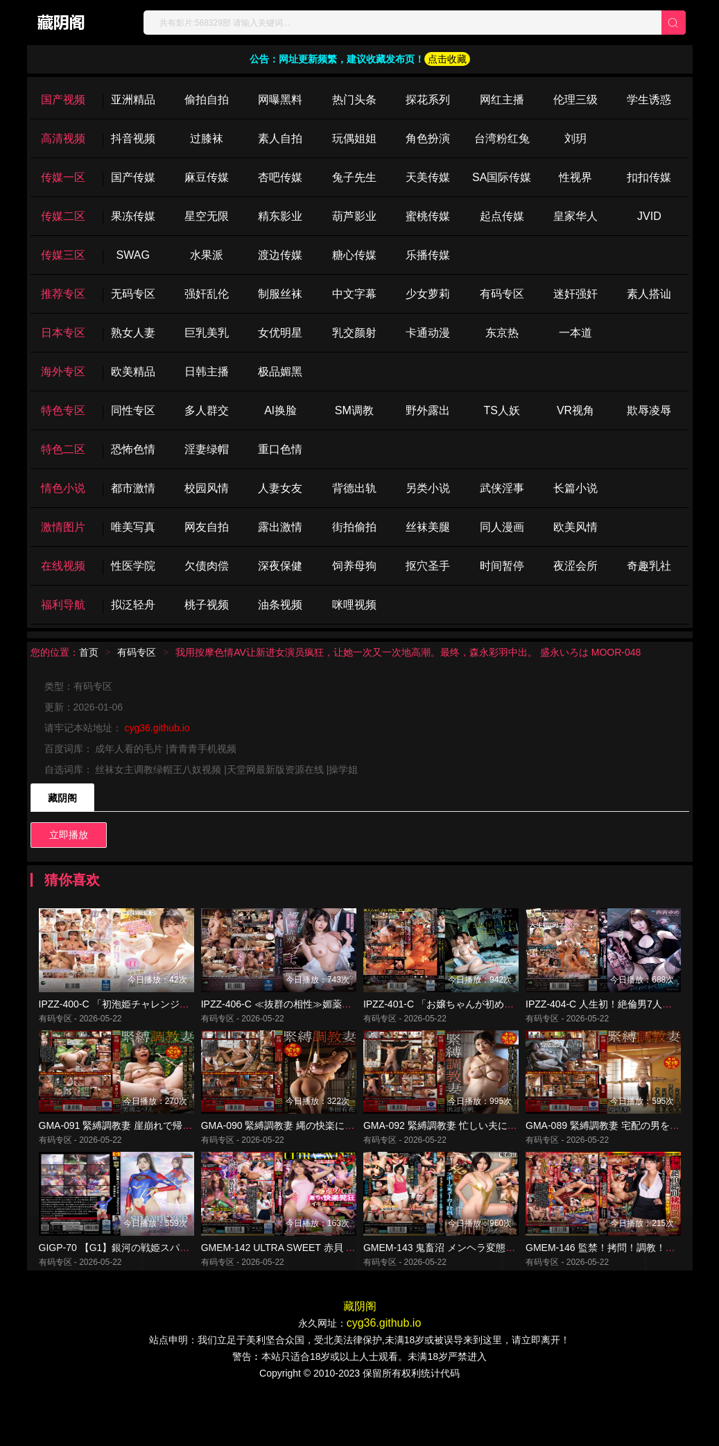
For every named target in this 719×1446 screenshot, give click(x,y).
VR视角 (575, 410)
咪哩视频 (354, 605)
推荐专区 (63, 294)
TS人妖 (501, 410)
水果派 (206, 255)
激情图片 (63, 527)
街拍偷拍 (354, 527)
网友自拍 (206, 527)
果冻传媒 (133, 216)
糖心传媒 (354, 255)
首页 (88, 652)
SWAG (133, 255)
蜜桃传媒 (428, 216)
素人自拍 (280, 138)
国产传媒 (133, 177)
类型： (58, 686)
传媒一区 (63, 177)
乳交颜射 (354, 333)
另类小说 (428, 488)
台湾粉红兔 (502, 138)
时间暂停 (502, 566)
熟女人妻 (133, 333)
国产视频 (63, 99)
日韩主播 (206, 371)
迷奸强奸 (575, 294)
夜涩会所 (575, 566)
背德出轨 (354, 488)
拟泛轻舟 (133, 605)
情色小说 (63, 488)
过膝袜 (206, 138)
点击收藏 (447, 59)
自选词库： (70, 769)
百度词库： (70, 748)
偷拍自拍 (206, 99)
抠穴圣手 (428, 566)
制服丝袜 (280, 294)
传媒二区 (63, 216)
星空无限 (206, 216)
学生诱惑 (649, 99)
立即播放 (68, 834)
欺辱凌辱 (649, 410)
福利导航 (63, 605)
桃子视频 (206, 605)
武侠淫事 (502, 488)
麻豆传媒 (206, 177)
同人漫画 (502, 527)
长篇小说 (575, 488)
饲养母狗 (354, 566)
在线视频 (63, 566)
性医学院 (133, 566)
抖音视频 (133, 138)
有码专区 (502, 294)
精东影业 (280, 216)
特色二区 (63, 449)
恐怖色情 (133, 449)
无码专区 (133, 294)
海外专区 (63, 371)
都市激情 (133, 488)
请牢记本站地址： (84, 727)
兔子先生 (354, 177)
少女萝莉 (428, 294)
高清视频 (63, 138)
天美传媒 (428, 177)
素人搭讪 (649, 294)
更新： (58, 707)
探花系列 (428, 99)
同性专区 (133, 410)
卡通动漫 (428, 333)
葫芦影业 (354, 216)
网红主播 (502, 99)
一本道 (575, 333)
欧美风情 (575, 527)
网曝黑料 (280, 99)
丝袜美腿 (428, 527)
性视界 (575, 177)
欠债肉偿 (206, 566)
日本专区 (63, 333)
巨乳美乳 (206, 333)
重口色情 (280, 449)
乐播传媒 (428, 255)
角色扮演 (428, 138)
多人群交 (206, 410)
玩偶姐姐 (354, 138)
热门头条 (354, 99)
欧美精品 (133, 371)
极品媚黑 (280, 371)
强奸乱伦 (206, 294)
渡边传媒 (280, 255)
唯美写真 (133, 527)
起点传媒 (502, 216)
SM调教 (354, 410)
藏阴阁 (62, 797)
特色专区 (63, 410)
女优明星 (280, 333)
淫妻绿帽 (206, 449)
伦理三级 (575, 99)
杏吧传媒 (280, 177)
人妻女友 (280, 488)
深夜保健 (280, 566)
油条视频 (280, 605)
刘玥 (575, 138)
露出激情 (280, 527)
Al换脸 (280, 410)
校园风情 (206, 488)
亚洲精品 (133, 99)
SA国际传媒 (501, 177)
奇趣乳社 (649, 566)
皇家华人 (575, 216)
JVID (649, 216)
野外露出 (428, 410)
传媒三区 (63, 255)
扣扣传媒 (649, 177)
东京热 (502, 333)
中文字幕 (354, 294)
